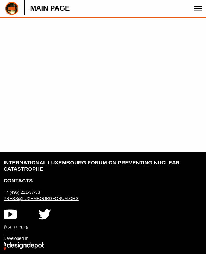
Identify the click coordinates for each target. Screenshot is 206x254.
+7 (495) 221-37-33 (22, 192)
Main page (50, 8)
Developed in (16, 238)
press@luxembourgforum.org (41, 198)
